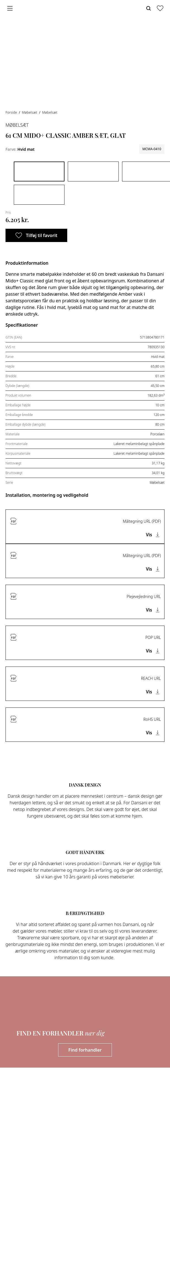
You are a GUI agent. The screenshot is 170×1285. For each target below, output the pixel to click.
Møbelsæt (30, 112)
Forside (12, 112)
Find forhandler (85, 1050)
